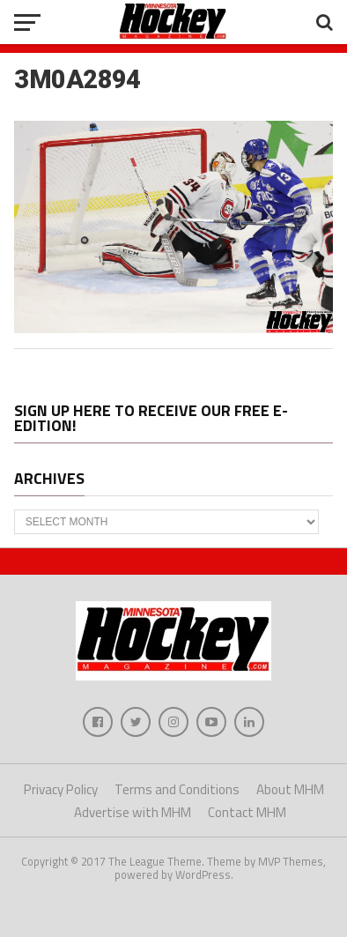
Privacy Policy (61, 789)
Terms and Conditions (177, 789)
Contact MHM (247, 812)
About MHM (290, 789)
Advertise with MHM (132, 812)
